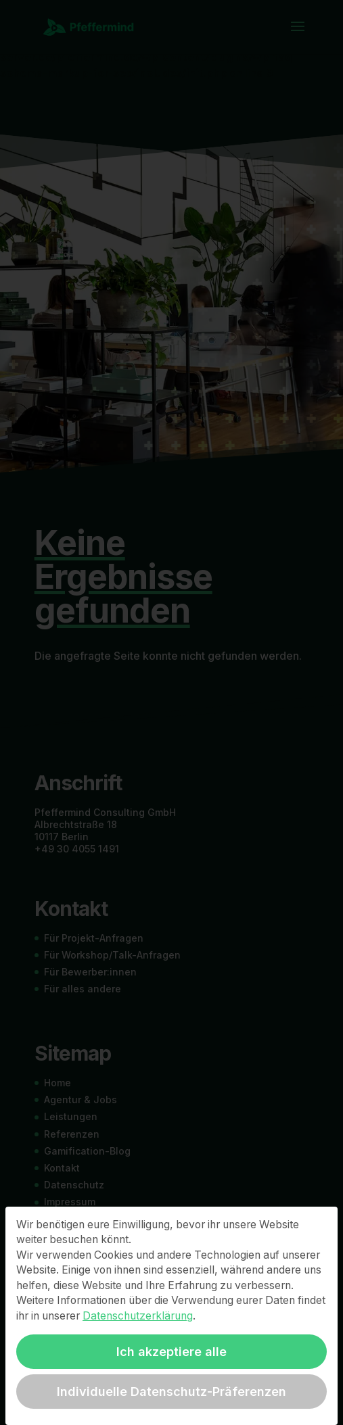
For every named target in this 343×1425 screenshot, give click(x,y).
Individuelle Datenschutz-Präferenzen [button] (171, 1391)
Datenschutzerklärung (138, 1315)
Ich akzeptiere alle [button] (171, 1352)
